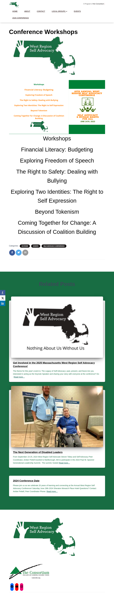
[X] (2, 298)
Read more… (19, 377)
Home (15, 11)
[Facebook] (2, 292)
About (27, 11)
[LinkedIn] (2, 303)
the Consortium (98, 4)
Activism (25, 246)
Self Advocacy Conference (54, 246)
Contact (41, 11)
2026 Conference (20, 18)
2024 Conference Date (26, 480)
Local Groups (59, 11)
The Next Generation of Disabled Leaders (38, 452)
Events (77, 11)
